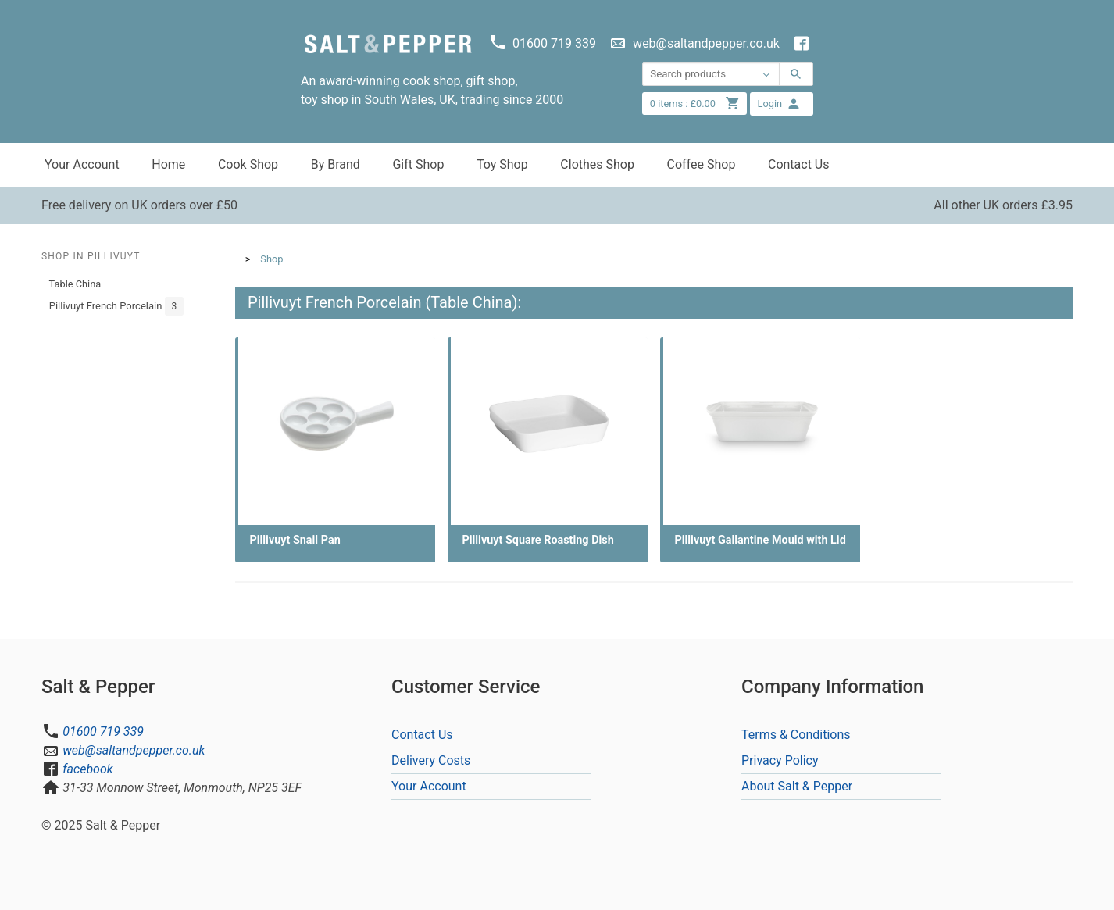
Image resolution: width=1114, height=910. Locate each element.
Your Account (82, 164)
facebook (87, 769)
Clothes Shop (597, 164)
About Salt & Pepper (796, 786)
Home (168, 164)
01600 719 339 (103, 731)
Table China (75, 284)
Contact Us (799, 164)
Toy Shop (502, 164)
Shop (271, 259)
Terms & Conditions (796, 734)
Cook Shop (248, 164)
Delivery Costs (430, 760)
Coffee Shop (701, 164)
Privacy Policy (780, 760)
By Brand (335, 164)
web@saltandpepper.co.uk (133, 750)
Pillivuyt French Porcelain (116, 306)
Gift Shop (418, 164)
